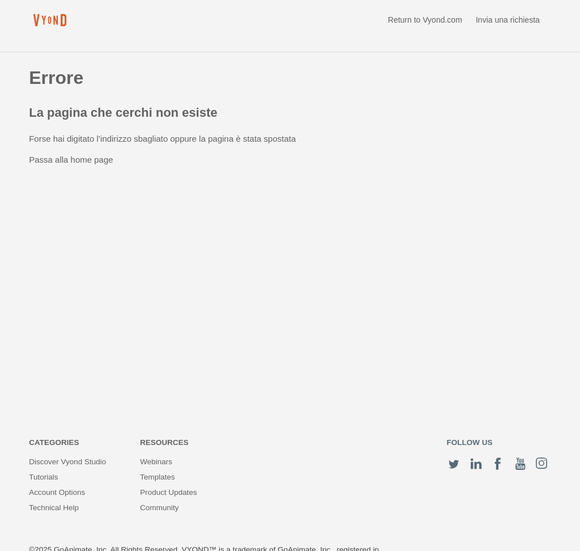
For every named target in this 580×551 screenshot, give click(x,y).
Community (159, 507)
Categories (54, 442)
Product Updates (168, 492)
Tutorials (43, 477)
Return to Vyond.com (425, 19)
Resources (164, 442)
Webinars (156, 461)
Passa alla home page (71, 159)
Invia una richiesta (508, 19)
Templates (157, 477)
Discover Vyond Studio (67, 461)
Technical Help (54, 507)
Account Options (57, 492)
